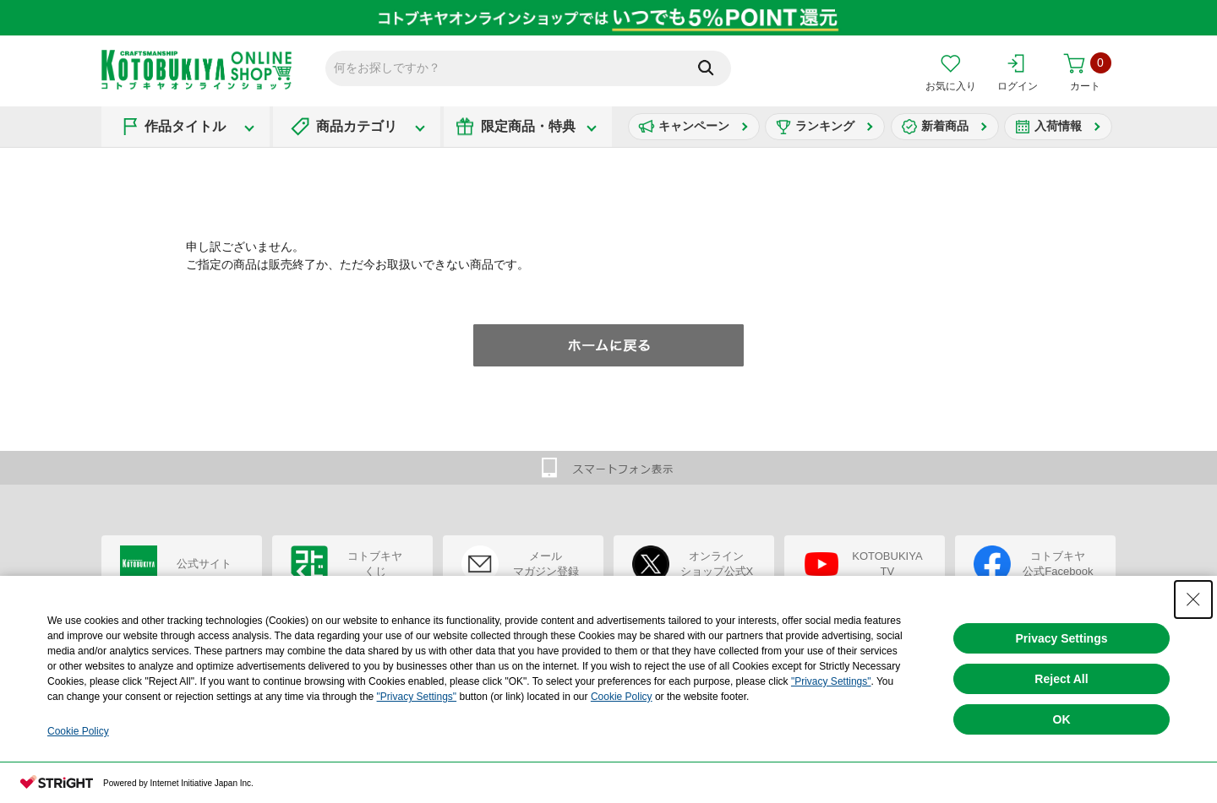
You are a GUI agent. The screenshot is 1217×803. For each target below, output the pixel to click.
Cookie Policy (621, 697)
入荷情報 (1058, 126)
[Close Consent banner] (1193, 599)
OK (1062, 719)
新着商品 (945, 126)
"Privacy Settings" (831, 681)
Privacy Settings (1062, 638)
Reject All (1061, 679)
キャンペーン (693, 126)
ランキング (824, 126)
